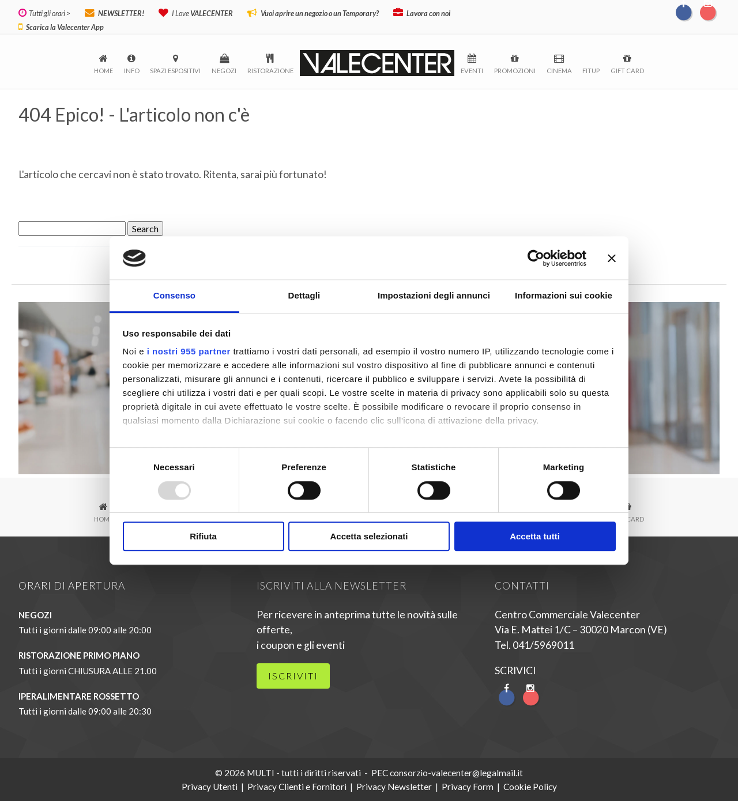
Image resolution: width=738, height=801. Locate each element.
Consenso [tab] (174, 296)
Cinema (559, 69)
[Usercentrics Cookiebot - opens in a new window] (535, 258)
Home (103, 69)
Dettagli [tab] (304, 296)
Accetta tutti (535, 537)
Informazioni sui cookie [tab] (563, 296)
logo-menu (377, 62)
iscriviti (293, 674)
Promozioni (515, 69)
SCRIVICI (515, 669)
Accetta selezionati (369, 537)
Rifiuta (203, 537)
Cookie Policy (530, 785)
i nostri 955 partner (189, 352)
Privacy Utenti (210, 785)
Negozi (224, 69)
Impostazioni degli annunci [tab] (434, 296)
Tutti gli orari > (48, 13)
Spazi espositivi (175, 69)
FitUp (591, 69)
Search (145, 227)
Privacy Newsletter (394, 785)
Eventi (472, 69)
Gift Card (627, 69)
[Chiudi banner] (612, 258)
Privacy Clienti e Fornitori (297, 785)
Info (132, 69)
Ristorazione (270, 69)
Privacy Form (468, 785)
